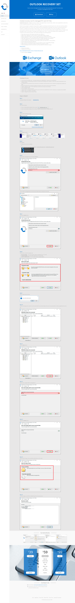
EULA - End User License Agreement (46, 73)
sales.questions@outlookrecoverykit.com (40, 584)
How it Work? (4, 26)
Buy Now (30, 572)
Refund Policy (46, 597)
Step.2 (21, 104)
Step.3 (21, 112)
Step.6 (21, 155)
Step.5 (21, 141)
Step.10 (21, 304)
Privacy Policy (41, 597)
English (3, 13)
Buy (2, 32)
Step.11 (21, 343)
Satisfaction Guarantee (57, 597)
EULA (33, 597)
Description (3, 18)
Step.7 (21, 214)
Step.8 (21, 251)
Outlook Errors (4, 23)
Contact (3, 34)
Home (2, 15)
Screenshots (4, 29)
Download (3, 21)
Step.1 (21, 98)
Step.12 (21, 381)
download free (36, 100)
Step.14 (21, 457)
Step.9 (21, 293)
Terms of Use (51, 597)
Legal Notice (36, 597)
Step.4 (21, 131)
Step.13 (21, 419)
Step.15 (21, 494)
